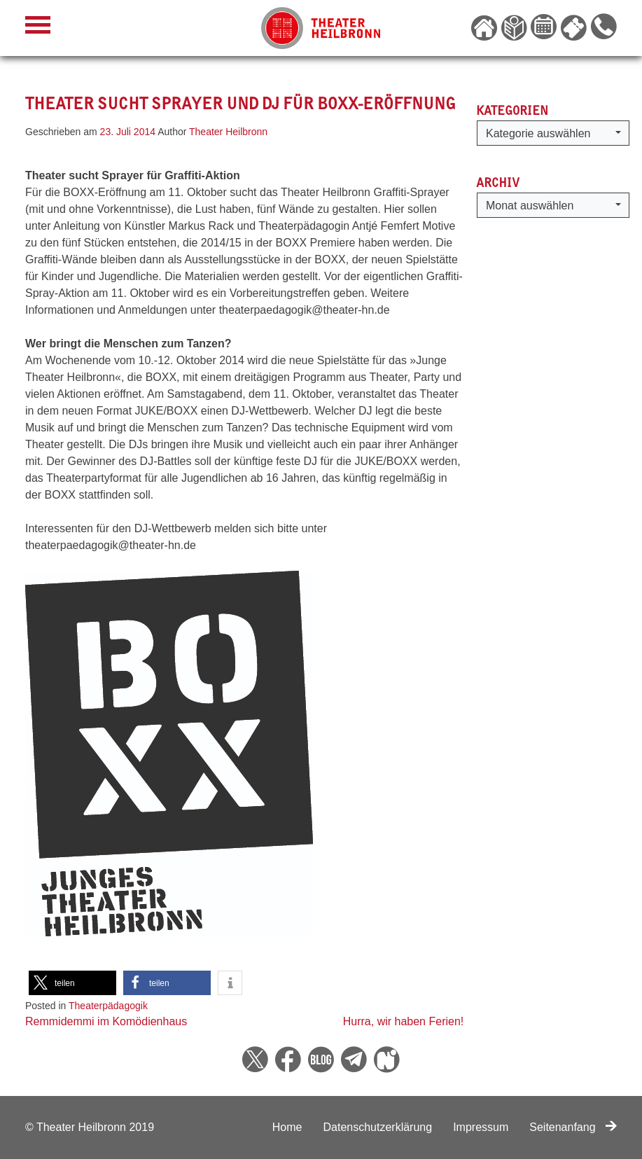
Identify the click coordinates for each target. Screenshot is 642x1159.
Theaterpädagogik (108, 1005)
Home (287, 1127)
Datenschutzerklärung (377, 1127)
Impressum (480, 1127)
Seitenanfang (573, 1127)
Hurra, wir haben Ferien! (403, 1021)
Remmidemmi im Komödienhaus (106, 1021)
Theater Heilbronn (228, 131)
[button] (72, 983)
